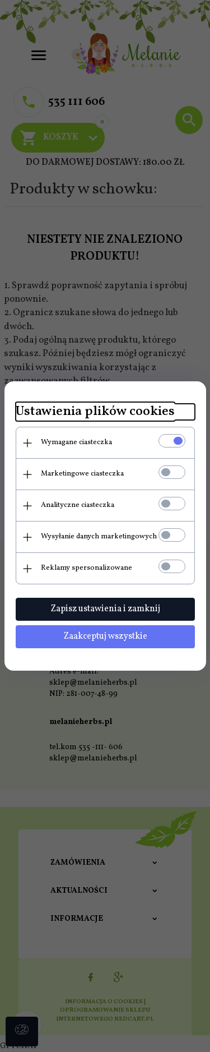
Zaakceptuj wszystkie (105, 636)
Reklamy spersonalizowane (86, 568)
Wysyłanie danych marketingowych (99, 537)
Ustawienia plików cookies (95, 412)
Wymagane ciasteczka (76, 442)
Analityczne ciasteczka (77, 505)
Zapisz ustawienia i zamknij (105, 609)
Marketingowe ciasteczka (82, 474)
